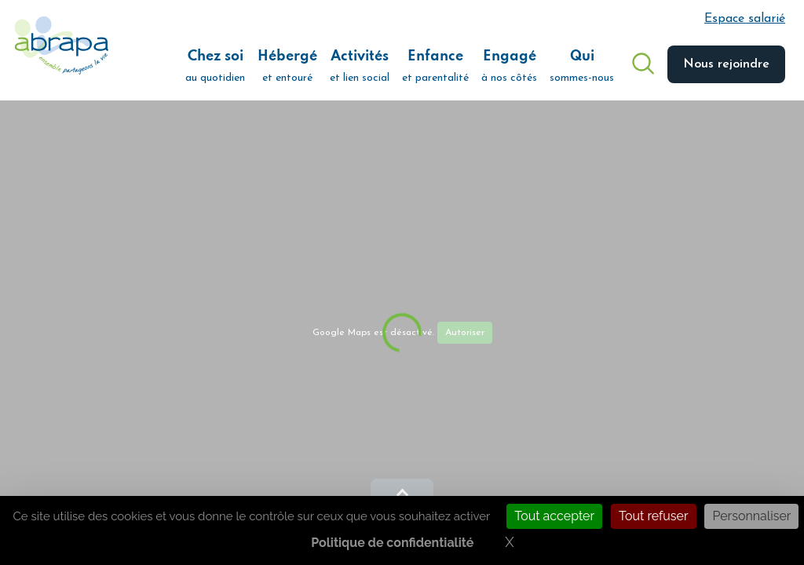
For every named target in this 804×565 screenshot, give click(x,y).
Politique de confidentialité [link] (392, 542)
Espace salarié (744, 19)
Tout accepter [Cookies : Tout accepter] (554, 515)
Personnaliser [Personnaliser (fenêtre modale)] (751, 515)
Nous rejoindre (726, 64)
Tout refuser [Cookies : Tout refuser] (654, 515)
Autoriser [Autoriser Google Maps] (464, 332)
